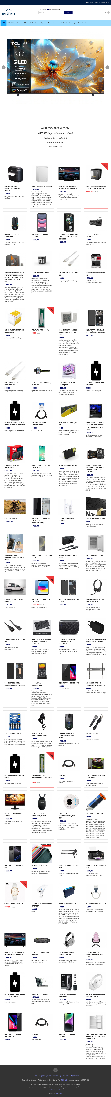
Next (109, 67)
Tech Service (82, 23)
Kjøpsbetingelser (45, 1076)
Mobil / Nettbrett (30, 23)
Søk (68, 12)
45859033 (42, 9)
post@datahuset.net (53, 9)
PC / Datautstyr (13, 23)
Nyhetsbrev (75, 1076)
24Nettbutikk (59, 1093)
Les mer (73, 1088)
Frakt (35, 1076)
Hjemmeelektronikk (48, 23)
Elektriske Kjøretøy (68, 23)
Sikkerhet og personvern (61, 1076)
